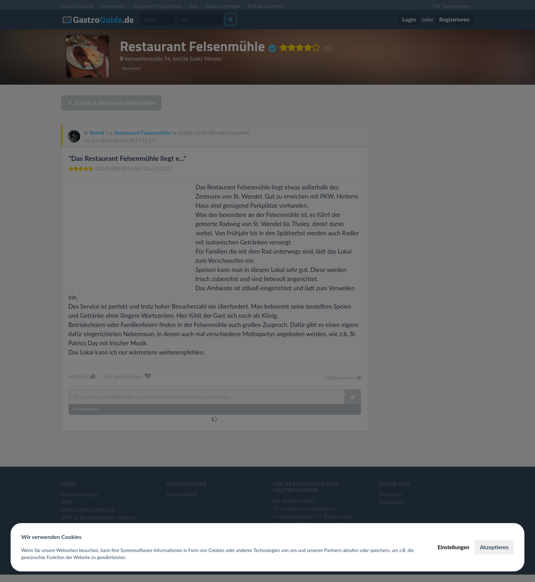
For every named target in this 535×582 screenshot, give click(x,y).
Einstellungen (453, 547)
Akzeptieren (494, 547)
